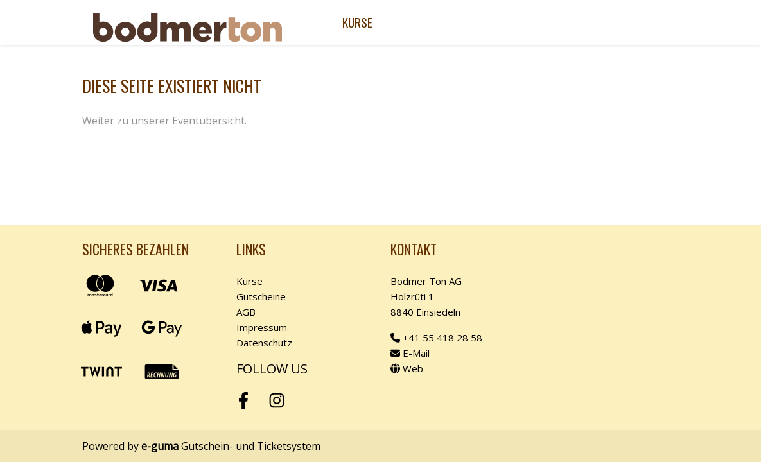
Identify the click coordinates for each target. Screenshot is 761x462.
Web (406, 368)
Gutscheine (261, 296)
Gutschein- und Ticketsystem (230, 446)
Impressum (261, 327)
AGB (246, 311)
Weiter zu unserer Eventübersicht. (164, 121)
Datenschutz (264, 342)
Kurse (357, 22)
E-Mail (410, 352)
